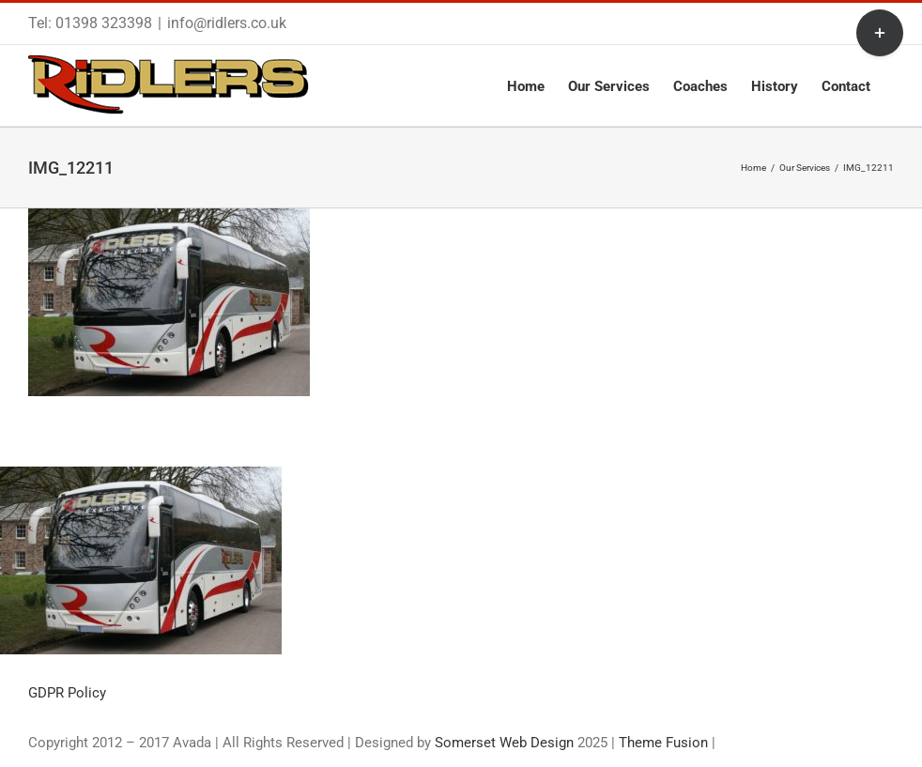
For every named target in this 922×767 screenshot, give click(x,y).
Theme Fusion (663, 742)
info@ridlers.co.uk (226, 23)
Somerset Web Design (504, 742)
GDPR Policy (67, 692)
